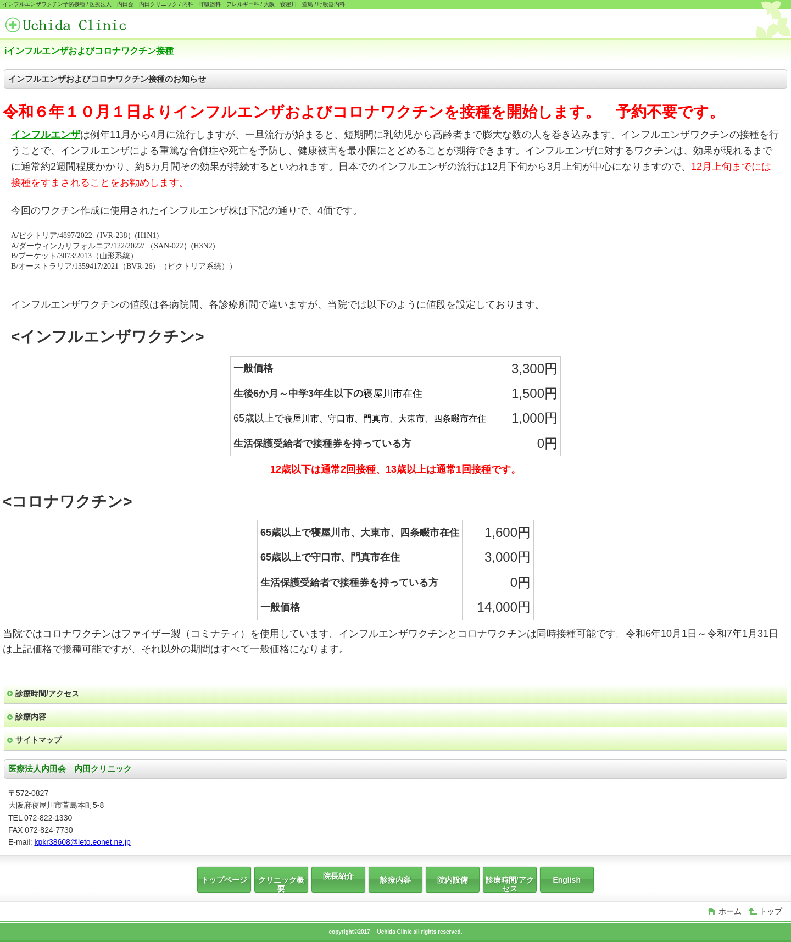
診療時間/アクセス (47, 693)
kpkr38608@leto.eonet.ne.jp (82, 842)
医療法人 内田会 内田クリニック (86, 25)
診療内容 (30, 716)
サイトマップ (38, 739)
